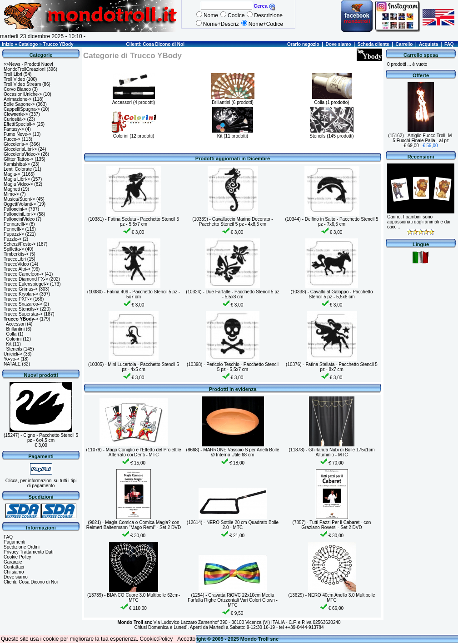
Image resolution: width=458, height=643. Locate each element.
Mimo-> (11, 194)
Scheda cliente (373, 44)
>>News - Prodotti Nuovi (28, 64)
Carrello (404, 44)
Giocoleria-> (16, 144)
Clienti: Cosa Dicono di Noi (155, 44)
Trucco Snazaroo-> (23, 304)
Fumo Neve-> (17, 134)
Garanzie (13, 561)
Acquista (428, 44)
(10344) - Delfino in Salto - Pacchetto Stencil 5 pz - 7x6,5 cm (331, 222)
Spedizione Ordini (22, 546)
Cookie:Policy (156, 639)
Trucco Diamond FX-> (26, 279)
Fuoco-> (12, 139)
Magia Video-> (18, 184)
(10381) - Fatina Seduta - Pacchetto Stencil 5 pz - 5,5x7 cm (133, 222)
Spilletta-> (14, 249)
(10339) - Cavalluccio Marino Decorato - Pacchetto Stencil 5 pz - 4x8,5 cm (232, 222)
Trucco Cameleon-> (24, 274)
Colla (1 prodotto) (332, 100)
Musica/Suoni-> (19, 199)
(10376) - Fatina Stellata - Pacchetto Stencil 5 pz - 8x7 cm (332, 367)
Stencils (14, 348)
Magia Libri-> (17, 179)
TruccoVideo (16, 264)
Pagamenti (14, 541)
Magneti (12, 189)
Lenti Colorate (18, 169)
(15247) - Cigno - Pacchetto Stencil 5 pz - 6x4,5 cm (41, 438)
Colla (11, 333)
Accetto (186, 639)
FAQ (449, 44)
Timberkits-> (16, 254)
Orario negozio (303, 44)
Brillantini (15, 328)
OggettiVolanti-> (20, 204)
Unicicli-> (13, 353)
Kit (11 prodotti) (232, 133)
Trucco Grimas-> (20, 289)
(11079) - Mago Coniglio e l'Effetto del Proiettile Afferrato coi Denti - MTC (133, 452)
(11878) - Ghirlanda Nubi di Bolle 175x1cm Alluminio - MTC (332, 452)
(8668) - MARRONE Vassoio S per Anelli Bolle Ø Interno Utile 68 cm (232, 452)
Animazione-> (17, 99)
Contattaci (14, 566)
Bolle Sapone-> (19, 104)
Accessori (15, 324)
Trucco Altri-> (17, 269)
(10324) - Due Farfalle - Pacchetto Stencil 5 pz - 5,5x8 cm (232, 294)
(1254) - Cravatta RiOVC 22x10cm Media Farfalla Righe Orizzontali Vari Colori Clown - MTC (233, 600)
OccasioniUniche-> (23, 94)
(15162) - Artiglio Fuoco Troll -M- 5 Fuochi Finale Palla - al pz (420, 138)
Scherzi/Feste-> (19, 244)
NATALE (12, 363)
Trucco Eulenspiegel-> (26, 284)
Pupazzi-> (14, 234)
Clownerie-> (16, 114)
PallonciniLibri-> (20, 214)
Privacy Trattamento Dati (28, 551)
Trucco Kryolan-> (21, 294)
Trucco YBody (58, 44)
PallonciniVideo (19, 219)
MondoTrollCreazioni (24, 69)
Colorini (14, 338)
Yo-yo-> (11, 358)
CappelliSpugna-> (22, 109)
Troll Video (14, 79)
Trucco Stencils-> (21, 309)
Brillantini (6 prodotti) (232, 100)
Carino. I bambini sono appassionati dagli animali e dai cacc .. (418, 221)
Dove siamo (338, 44)
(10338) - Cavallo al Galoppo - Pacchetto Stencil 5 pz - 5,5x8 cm (331, 294)
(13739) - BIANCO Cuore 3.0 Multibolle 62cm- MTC (133, 598)
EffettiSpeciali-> (19, 124)
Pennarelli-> (16, 224)
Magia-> (12, 174)
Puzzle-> (12, 239)
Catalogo (28, 44)
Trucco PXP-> (18, 299)
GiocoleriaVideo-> (22, 154)
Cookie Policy (17, 556)
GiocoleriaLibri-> (20, 149)
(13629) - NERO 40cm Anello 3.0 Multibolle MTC (331, 598)
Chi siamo (14, 571)
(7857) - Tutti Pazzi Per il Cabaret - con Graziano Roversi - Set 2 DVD (332, 525)
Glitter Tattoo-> (19, 159)
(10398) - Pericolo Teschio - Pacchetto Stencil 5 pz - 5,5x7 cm (233, 367)
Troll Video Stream (22, 84)
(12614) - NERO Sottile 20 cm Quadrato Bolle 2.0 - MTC (233, 525)
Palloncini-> (15, 209)
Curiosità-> (15, 119)
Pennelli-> (14, 229)
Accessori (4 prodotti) (133, 100)
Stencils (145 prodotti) (331, 133)
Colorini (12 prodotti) (133, 133)
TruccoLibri (15, 259)
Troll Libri (13, 74)
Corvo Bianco (17, 89)
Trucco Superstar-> (23, 314)
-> (21, 319)
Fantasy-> (14, 129)
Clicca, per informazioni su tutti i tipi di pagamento (41, 483)
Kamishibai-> (17, 164)
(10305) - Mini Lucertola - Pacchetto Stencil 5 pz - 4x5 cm (133, 367)
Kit (9, 343)
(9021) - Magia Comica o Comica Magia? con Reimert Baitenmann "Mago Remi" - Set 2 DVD (133, 525)
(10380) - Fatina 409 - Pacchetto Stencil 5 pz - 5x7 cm (133, 294)
